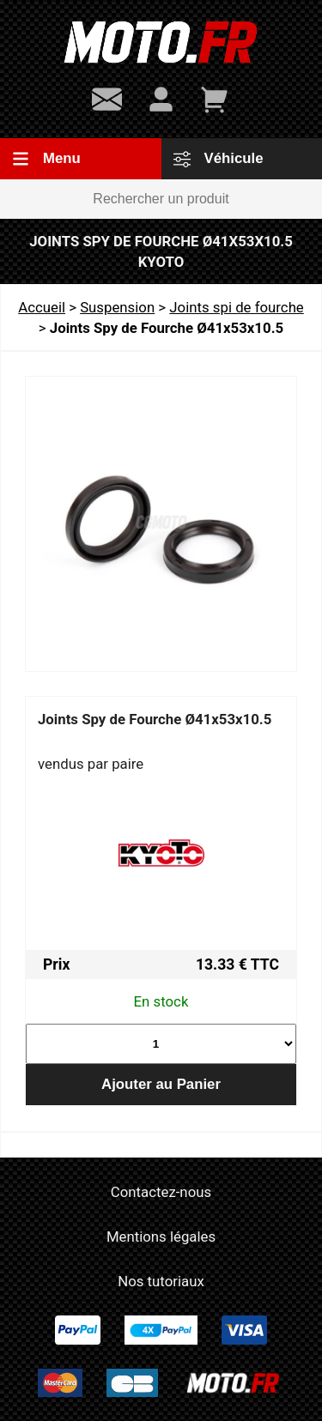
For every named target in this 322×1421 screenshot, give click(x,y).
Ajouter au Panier (161, 1084)
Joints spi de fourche (236, 307)
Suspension (117, 307)
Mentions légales (161, 1236)
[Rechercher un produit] (161, 199)
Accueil (41, 307)
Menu (46, 158)
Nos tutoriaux (161, 1281)
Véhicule (218, 158)
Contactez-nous (161, 1191)
